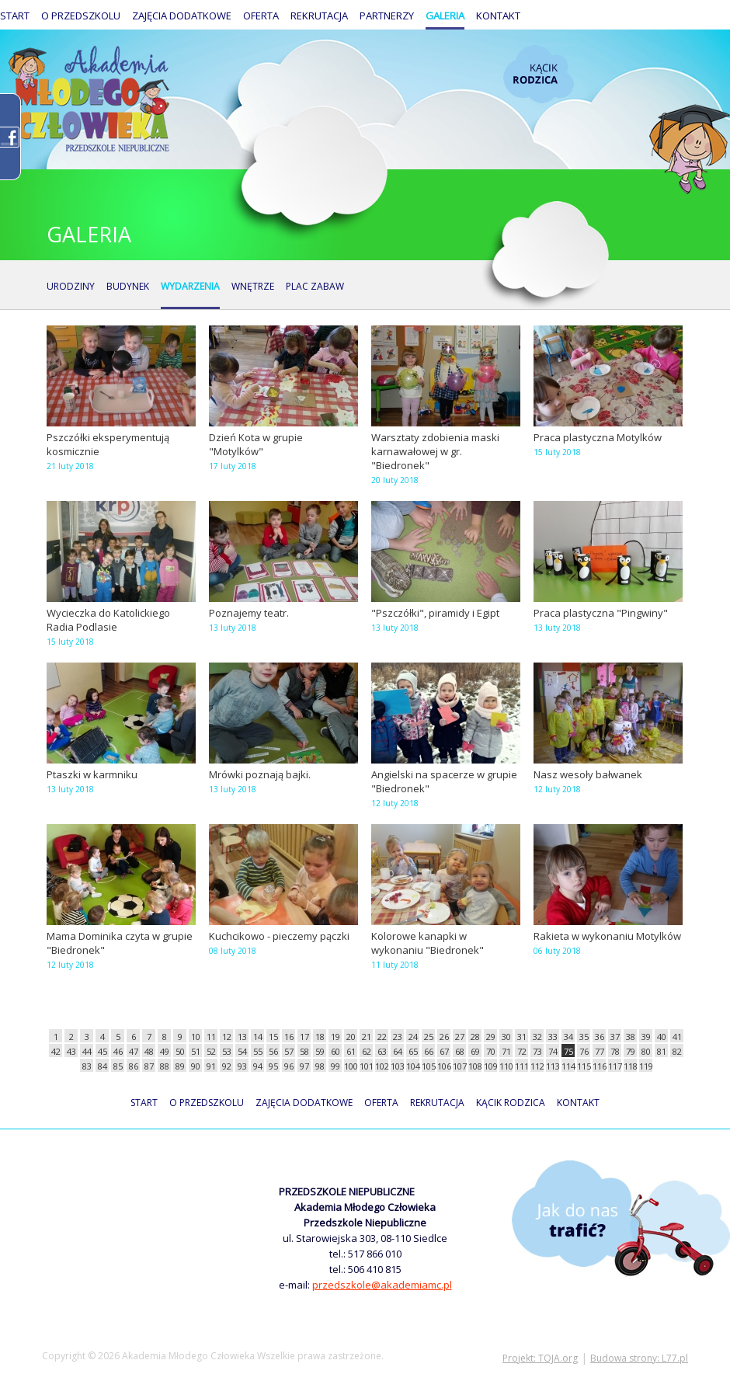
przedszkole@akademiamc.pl (382, 1285)
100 (350, 1066)
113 (552, 1066)
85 (118, 1066)
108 (474, 1066)
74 (553, 1051)
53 (226, 1051)
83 (87, 1066)
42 (56, 1051)
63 (382, 1051)
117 (614, 1066)
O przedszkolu (80, 16)
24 (413, 1036)
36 (599, 1036)
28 (475, 1036)
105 (428, 1066)
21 (366, 1036)
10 (195, 1036)
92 (226, 1066)
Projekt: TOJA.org (540, 1358)
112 (537, 1066)
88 (164, 1066)
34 (568, 1036)
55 (257, 1051)
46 (118, 1051)
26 (444, 1036)
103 (397, 1066)
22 (382, 1036)
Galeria (445, 16)
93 (242, 1066)
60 (335, 1051)
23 (397, 1036)
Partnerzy (387, 16)
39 (646, 1036)
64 (397, 1051)
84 (102, 1066)
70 (490, 1051)
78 (615, 1051)
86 (133, 1066)
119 (645, 1066)
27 (459, 1036)
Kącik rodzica (538, 74)
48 (149, 1051)
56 (273, 1051)
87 (149, 1066)
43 (71, 1051)
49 (164, 1051)
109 (490, 1066)
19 (335, 1036)
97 (304, 1066)
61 (351, 1051)
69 (475, 1051)
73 (537, 1051)
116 (599, 1066)
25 (428, 1036)
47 (133, 1051)
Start (15, 16)
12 (226, 1036)
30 (506, 1036)
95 (273, 1066)
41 (677, 1036)
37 (615, 1036)
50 (180, 1051)
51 (195, 1051)
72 (522, 1051)
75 (568, 1051)
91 (211, 1066)
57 (289, 1051)
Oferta (261, 16)
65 (413, 1051)
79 (630, 1051)
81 (661, 1051)
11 (211, 1036)
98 (320, 1066)
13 (242, 1036)
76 (584, 1051)
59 (320, 1051)
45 (102, 1051)
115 (583, 1066)
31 (522, 1036)
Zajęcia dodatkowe (181, 16)
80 (646, 1051)
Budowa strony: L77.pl (639, 1358)
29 (490, 1036)
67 (444, 1051)
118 (630, 1066)
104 (412, 1066)
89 (180, 1066)
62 (366, 1051)
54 (242, 1051)
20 (351, 1036)
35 (584, 1036)
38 (630, 1036)
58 (304, 1051)
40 (661, 1036)
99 (335, 1066)
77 (599, 1051)
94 (257, 1066)
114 (568, 1066)
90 (195, 1066)
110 (506, 1066)
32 (537, 1036)
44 (87, 1051)
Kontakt (498, 16)
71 (506, 1051)
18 (320, 1036)
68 (459, 1051)
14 (257, 1036)
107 (459, 1066)
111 (521, 1066)
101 (366, 1066)
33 (553, 1036)
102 (381, 1066)
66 (428, 1051)
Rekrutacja (319, 16)
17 (304, 1036)
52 (211, 1051)
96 (289, 1066)
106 (443, 1066)
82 (677, 1051)
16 (289, 1036)
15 (273, 1036)
